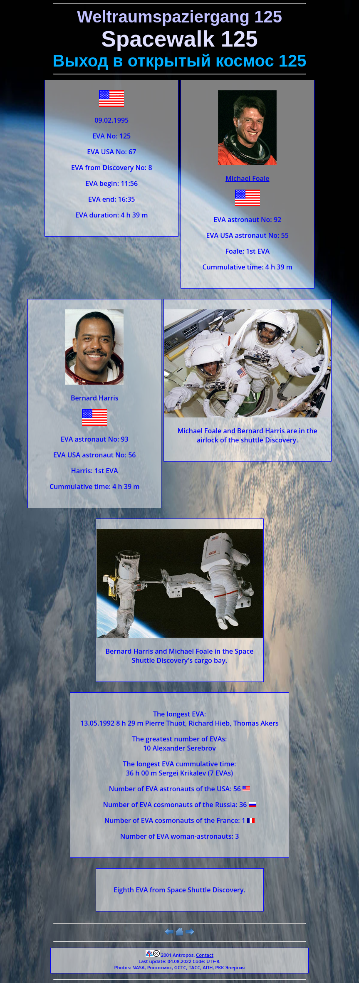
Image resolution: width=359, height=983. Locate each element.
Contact (204, 955)
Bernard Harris (95, 398)
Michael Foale (247, 178)
